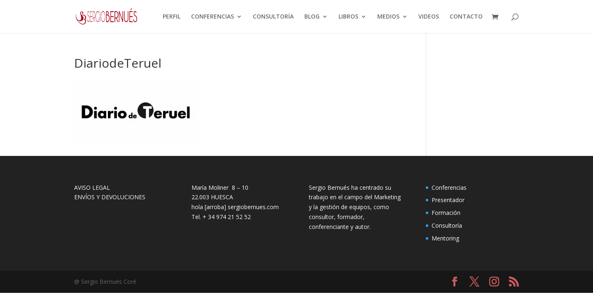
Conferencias (449, 187)
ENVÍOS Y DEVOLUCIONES (109, 197)
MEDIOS (388, 17)
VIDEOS (428, 17)
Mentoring (445, 238)
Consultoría (447, 225)
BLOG (312, 17)
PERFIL (171, 17)
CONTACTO (466, 17)
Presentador (448, 200)
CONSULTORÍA (273, 17)
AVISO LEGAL (92, 187)
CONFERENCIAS (212, 17)
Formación (446, 213)
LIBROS (348, 17)
